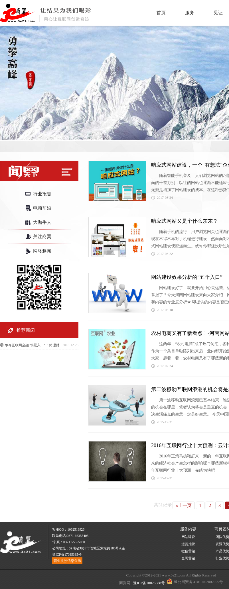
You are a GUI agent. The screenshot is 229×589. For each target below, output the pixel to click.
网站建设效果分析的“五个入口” (186, 277)
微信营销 (188, 551)
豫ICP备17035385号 (67, 555)
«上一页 (184, 505)
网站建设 (188, 537)
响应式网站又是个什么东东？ (184, 221)
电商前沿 (42, 208)
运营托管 (188, 544)
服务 (189, 12)
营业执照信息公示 (67, 561)
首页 (161, 12)
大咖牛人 (42, 222)
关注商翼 (42, 236)
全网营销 (188, 558)
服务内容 (188, 529)
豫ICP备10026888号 (148, 583)
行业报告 (42, 193)
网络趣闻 (42, 250)
